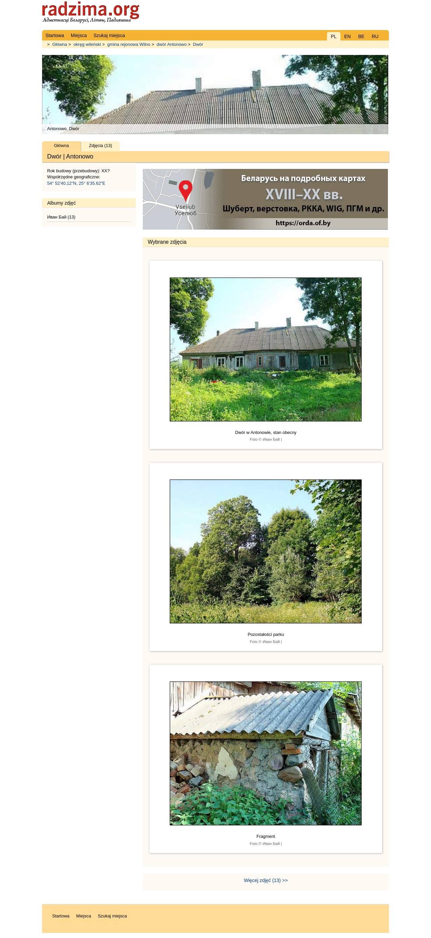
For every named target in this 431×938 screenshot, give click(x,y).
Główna (59, 44)
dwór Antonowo (172, 44)
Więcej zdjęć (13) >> (266, 880)
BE (361, 36)
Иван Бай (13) (61, 216)
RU (375, 36)
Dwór (198, 44)
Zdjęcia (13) (100, 145)
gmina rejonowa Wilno (129, 44)
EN (347, 36)
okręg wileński (87, 44)
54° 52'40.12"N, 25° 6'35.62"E (76, 183)
